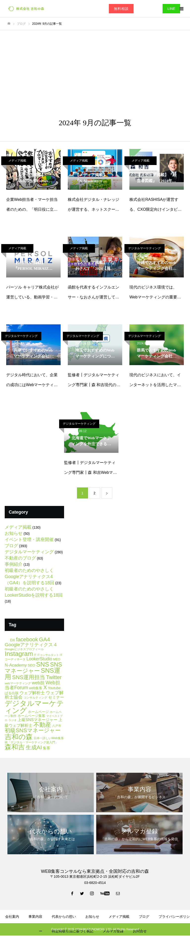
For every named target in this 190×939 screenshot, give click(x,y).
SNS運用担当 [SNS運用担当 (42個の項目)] (28, 677)
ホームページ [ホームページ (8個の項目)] (38, 712)
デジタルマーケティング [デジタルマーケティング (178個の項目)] (34, 706)
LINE (171, 9)
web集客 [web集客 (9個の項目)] (35, 688)
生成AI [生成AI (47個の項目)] (34, 747)
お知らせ (14, 533)
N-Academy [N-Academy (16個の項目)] (16, 665)
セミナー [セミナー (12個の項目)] (56, 697)
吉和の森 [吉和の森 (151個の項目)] (19, 737)
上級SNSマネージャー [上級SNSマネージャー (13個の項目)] (37, 719)
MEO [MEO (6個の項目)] (56, 659)
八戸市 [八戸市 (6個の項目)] (56, 726)
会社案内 (12, 916)
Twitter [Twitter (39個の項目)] (54, 677)
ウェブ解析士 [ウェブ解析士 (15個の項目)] (32, 692)
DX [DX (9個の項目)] (12, 640)
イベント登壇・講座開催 (29, 539)
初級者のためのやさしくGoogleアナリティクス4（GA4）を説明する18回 (29, 576)
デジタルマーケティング (144, 248)
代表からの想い (64, 916)
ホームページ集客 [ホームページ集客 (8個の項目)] (31, 716)
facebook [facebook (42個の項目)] (27, 639)
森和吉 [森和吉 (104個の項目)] (15, 747)
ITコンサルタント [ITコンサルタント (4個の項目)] (48, 654)
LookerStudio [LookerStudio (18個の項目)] (39, 658)
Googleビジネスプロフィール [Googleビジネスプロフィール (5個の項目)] (24, 649)
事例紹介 (14, 564)
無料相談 (121, 9)
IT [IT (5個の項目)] (35, 654)
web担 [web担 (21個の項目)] (38, 682)
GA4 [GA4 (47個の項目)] (44, 639)
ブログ (11, 545)
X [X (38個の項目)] (45, 687)
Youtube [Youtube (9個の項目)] (54, 688)
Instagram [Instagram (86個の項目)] (19, 653)
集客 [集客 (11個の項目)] (46, 748)
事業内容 (35, 916)
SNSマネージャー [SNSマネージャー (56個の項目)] (33, 667)
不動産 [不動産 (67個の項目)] (42, 724)
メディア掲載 (17, 160)
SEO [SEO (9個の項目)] (31, 665)
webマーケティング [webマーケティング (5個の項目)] (18, 683)
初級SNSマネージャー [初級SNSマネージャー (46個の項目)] (33, 730)
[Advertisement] (95, 67)
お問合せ (140, 931)
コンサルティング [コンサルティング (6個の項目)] (35, 697)
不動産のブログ (20, 558)
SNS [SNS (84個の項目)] (42, 664)
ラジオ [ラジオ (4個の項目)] (12, 720)
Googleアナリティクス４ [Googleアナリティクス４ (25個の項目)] (31, 644)
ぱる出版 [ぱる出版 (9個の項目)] (12, 693)
